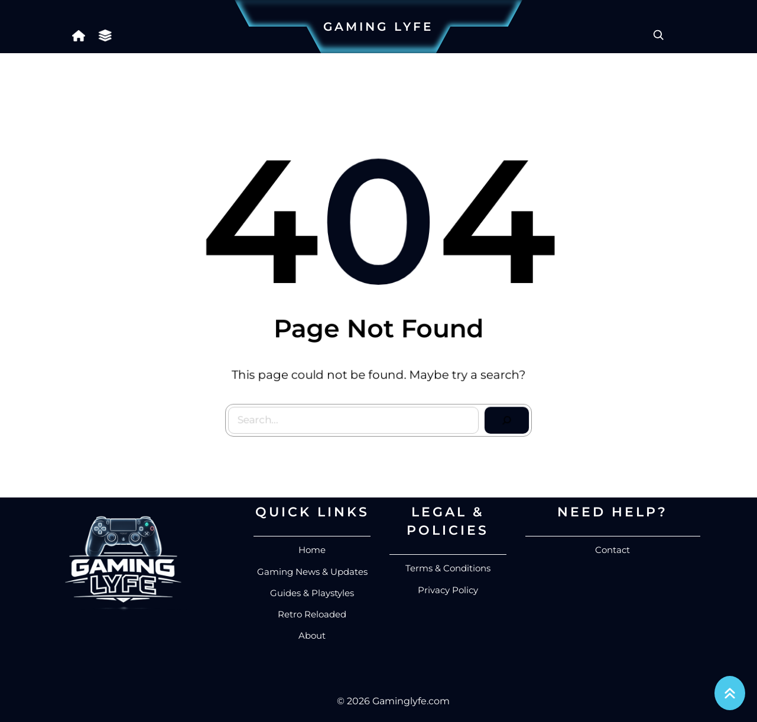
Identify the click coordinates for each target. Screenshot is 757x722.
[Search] (503, 417)
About (312, 635)
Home (312, 549)
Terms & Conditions (447, 568)
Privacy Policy (448, 590)
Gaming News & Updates (312, 571)
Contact (612, 549)
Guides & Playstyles (312, 593)
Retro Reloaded (312, 614)
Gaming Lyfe (378, 26)
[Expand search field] (658, 34)
